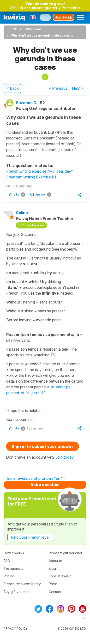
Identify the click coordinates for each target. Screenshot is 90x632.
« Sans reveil (15, 478)
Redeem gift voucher (65, 553)
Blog (52, 568)
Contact (55, 592)
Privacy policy (15, 628)
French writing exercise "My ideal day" (39, 171)
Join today (64, 457)
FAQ (7, 561)
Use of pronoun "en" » (45, 478)
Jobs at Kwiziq (60, 576)
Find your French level (30, 537)
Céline (22, 212)
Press (53, 584)
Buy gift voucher (17, 592)
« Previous (58, 88)
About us (56, 561)
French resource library (22, 584)
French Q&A (32, 29)
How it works (14, 553)
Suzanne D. (26, 102)
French (13, 29)
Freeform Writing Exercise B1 (31, 177)
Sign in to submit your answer (42, 446)
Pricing (9, 576)
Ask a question (45, 484)
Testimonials (13, 568)
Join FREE (63, 17)
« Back (13, 88)
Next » (78, 88)
